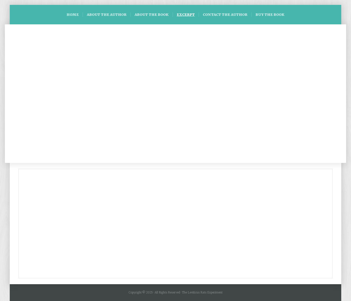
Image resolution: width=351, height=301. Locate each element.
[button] (17, 94)
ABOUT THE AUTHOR (107, 14)
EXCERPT (186, 14)
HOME (73, 14)
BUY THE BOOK (269, 14)
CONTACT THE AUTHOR (225, 14)
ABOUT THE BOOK (152, 14)
